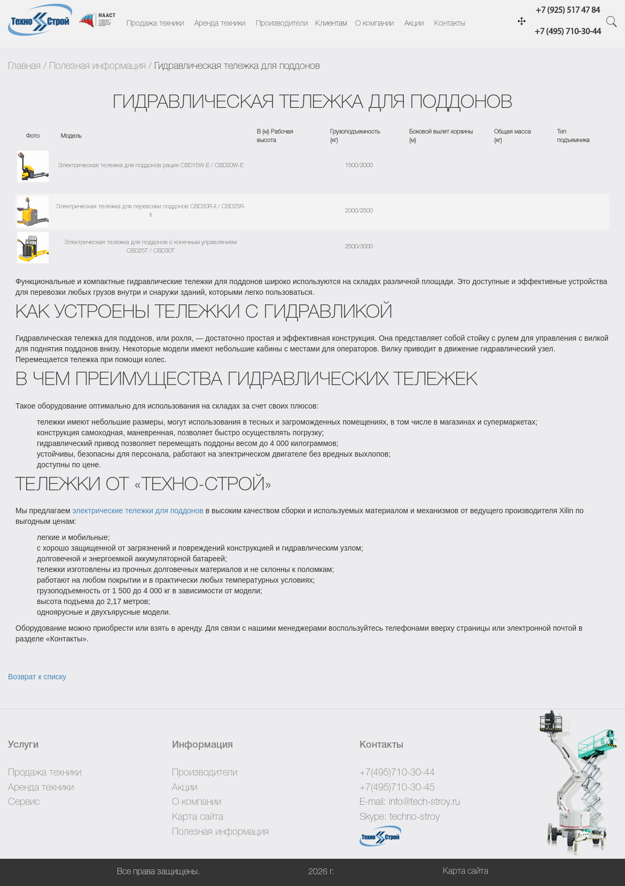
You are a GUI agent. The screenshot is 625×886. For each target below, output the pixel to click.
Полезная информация (97, 66)
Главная (24, 66)
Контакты (449, 23)
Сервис (24, 802)
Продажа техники (155, 23)
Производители (282, 23)
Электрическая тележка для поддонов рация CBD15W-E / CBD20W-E (151, 165)
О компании (374, 23)
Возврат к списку (37, 676)
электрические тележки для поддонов (137, 510)
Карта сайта (197, 817)
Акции (414, 23)
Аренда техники (219, 23)
